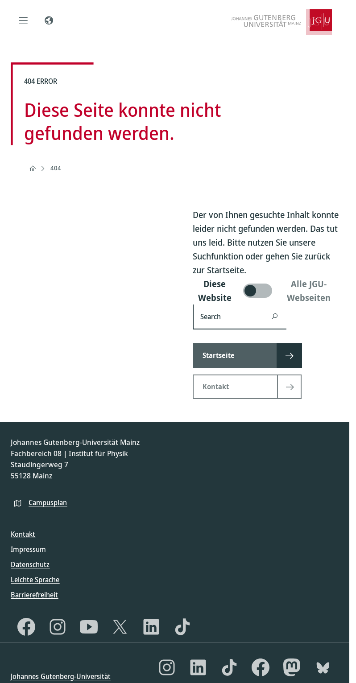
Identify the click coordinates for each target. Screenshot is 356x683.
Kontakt (23, 534)
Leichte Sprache (35, 579)
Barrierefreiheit (34, 595)
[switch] (266, 290)
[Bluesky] (323, 667)
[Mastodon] (292, 667)
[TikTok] (182, 627)
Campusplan (48, 502)
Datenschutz (30, 564)
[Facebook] (26, 627)
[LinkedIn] (151, 627)
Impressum (28, 549)
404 (55, 168)
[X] (120, 627)
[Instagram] (57, 627)
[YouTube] (89, 627)
